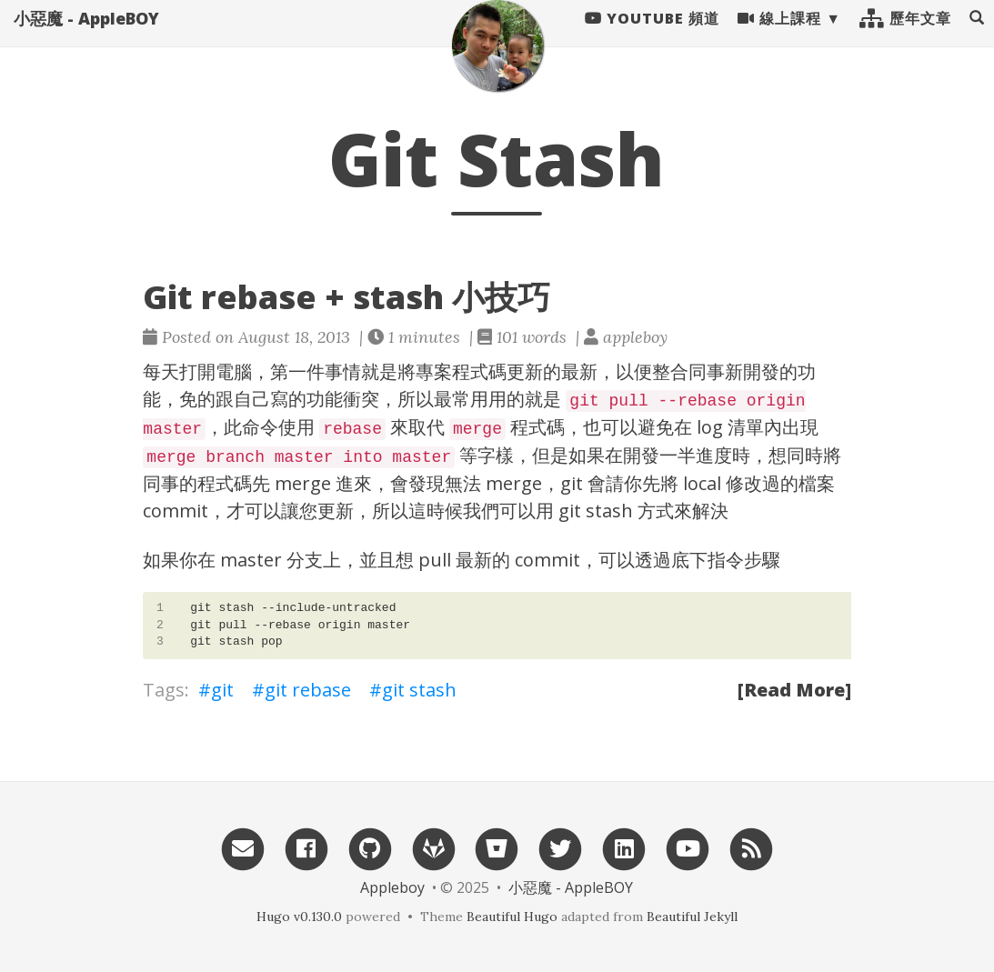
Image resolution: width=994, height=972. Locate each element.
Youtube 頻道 (652, 36)
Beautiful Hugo (512, 916)
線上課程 (779, 36)
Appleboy (392, 887)
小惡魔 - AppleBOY (86, 36)
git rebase (308, 689)
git (222, 689)
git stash (419, 689)
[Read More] (794, 689)
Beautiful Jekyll (692, 916)
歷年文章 (905, 36)
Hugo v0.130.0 (299, 916)
